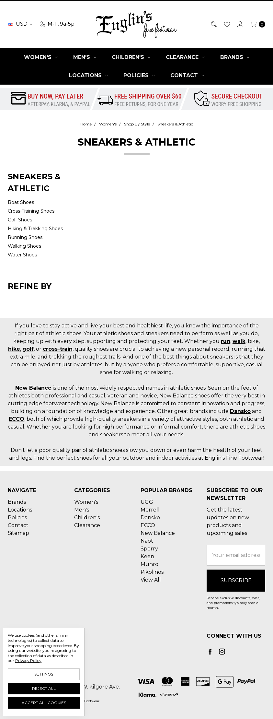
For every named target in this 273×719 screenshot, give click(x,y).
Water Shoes (22, 255)
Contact (187, 75)
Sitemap (18, 533)
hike (14, 349)
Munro (149, 564)
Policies (139, 75)
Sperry (149, 549)
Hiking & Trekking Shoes (35, 228)
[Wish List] (227, 24)
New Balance (33, 388)
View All (151, 580)
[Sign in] (240, 24)
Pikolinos (152, 572)
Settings (43, 674)
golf (28, 349)
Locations (88, 75)
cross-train (58, 349)
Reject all (44, 688)
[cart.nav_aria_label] (256, 24)
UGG (147, 502)
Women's (41, 57)
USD (20, 24)
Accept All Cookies (44, 702)
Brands (234, 57)
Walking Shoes (24, 246)
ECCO (16, 419)
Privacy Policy (28, 660)
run (225, 341)
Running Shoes (25, 237)
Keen (147, 556)
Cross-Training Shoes (31, 211)
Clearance (185, 57)
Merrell (150, 510)
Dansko (240, 411)
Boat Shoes (21, 202)
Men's (84, 57)
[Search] (213, 24)
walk (239, 341)
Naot (147, 541)
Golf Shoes (20, 220)
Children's (131, 57)
